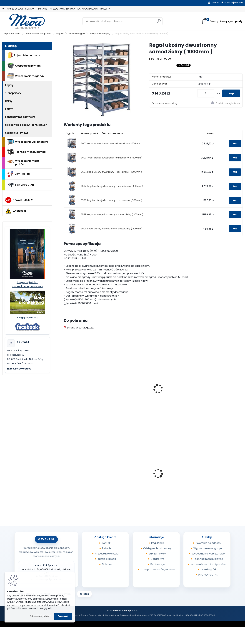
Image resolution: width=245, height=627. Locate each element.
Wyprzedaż (15, 211)
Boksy (8, 101)
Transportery (13, 93)
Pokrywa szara (165, 476)
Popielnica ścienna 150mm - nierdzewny (128, 472)
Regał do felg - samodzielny (174, 392)
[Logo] (23, 21)
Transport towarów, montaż (157, 569)
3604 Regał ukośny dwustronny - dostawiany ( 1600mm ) (111, 171)
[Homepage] (3, 9)
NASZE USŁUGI (15, 8)
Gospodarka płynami (24, 66)
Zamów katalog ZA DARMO (27, 286)
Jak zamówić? (157, 553)
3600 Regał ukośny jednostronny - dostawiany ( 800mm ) (111, 228)
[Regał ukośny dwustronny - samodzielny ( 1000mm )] (101, 79)
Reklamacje (157, 564)
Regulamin (157, 543)
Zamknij (63, 616)
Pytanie (106, 548)
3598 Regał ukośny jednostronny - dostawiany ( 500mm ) (111, 200)
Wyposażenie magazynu (38, 33)
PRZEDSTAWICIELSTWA (62, 8)
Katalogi (84, 593)
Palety (9, 109)
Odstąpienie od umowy (157, 548)
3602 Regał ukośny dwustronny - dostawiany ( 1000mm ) (111, 143)
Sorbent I (71, 476)
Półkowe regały (77, 33)
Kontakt (107, 543)
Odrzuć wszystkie (39, 616)
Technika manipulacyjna (26, 152)
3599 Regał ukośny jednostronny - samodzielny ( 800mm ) (112, 214)
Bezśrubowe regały (100, 33)
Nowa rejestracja (234, 2)
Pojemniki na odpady (23, 55)
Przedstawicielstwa (106, 553)
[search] (159, 22)
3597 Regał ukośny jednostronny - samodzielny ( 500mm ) (112, 186)
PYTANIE (42, 8)
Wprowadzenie (12, 33)
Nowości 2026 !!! (19, 200)
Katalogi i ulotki (107, 559)
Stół (204, 392)
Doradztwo (157, 559)
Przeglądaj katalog (27, 282)
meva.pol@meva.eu (19, 368)
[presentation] (65, 385)
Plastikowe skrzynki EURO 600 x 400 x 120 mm (220, 477)
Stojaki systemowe (16, 132)
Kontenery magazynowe (20, 117)
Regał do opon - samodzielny (84, 392)
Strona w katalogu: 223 (79, 327)
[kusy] (206, 93)
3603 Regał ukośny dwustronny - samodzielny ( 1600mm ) (111, 157)
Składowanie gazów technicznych (26, 124)
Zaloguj (215, 2)
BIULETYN (105, 8)
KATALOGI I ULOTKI (88, 8)
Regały (59, 33)
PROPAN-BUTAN (20, 185)
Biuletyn (107, 564)
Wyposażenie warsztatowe (27, 142)
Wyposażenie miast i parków (23, 162)
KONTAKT (30, 8)
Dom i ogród (18, 174)
